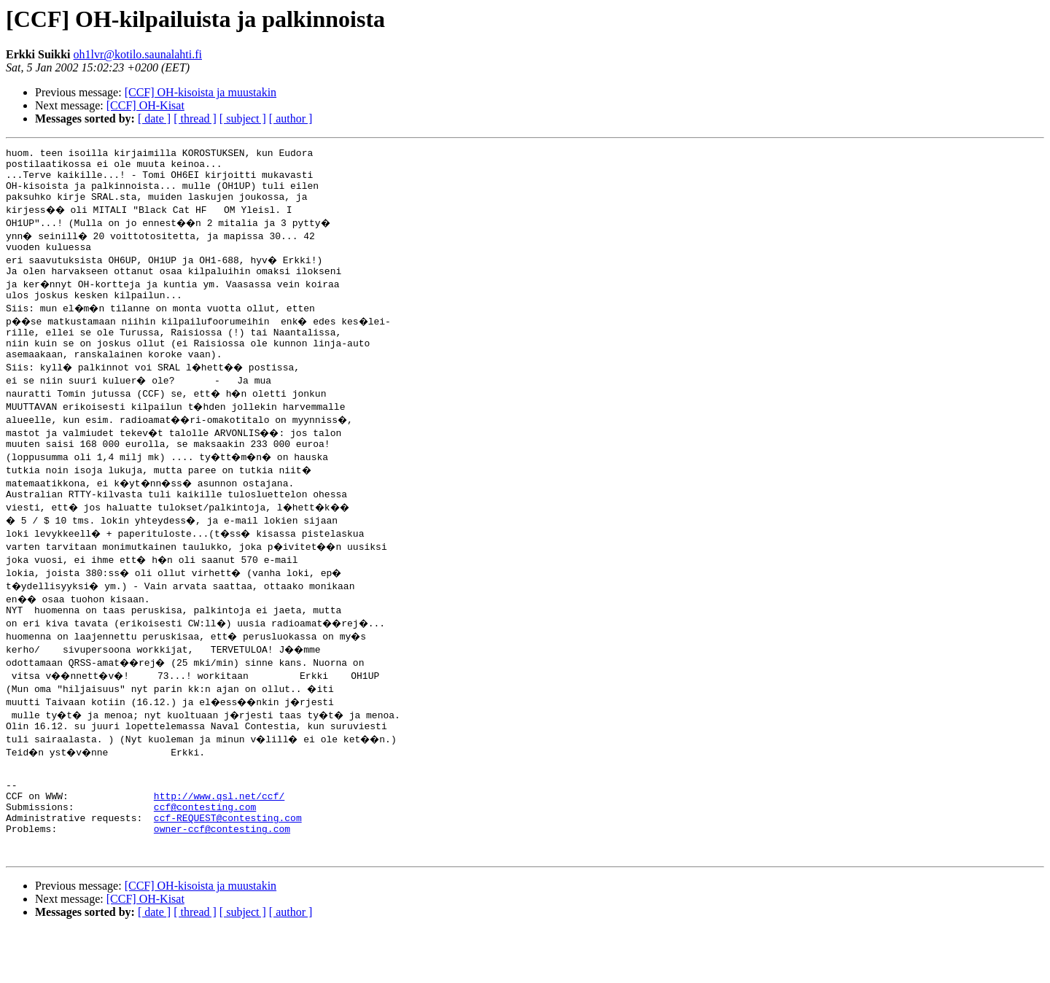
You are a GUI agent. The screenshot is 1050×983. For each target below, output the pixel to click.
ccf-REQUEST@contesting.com (228, 863)
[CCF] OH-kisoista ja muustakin (200, 92)
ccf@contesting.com (205, 850)
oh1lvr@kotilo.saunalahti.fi (138, 54)
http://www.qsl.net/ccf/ (219, 837)
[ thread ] (195, 118)
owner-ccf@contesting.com (222, 876)
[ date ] (154, 118)
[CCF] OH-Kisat (145, 105)
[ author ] (291, 118)
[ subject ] (242, 118)
